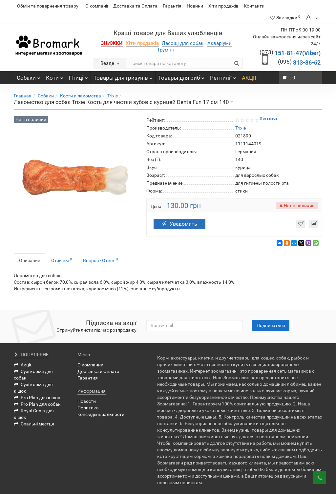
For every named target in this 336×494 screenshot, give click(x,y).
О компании (90, 364)
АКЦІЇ (249, 77)
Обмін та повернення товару (47, 6)
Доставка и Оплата (98, 371)
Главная (23, 95)
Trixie (112, 95)
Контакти (254, 6)
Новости (86, 401)
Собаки (28, 76)
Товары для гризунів (123, 76)
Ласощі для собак (182, 43)
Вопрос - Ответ (100, 260)
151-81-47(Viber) (290, 53)
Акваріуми (219, 43)
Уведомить (179, 224)
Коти (54, 76)
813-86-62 (299, 62)
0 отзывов (268, 118)
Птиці (78, 76)
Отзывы (61, 260)
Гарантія (172, 6)
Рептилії (223, 76)
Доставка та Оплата (135, 6)
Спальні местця (34, 423)
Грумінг (166, 50)
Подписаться (271, 325)
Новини (195, 6)
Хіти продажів (223, 6)
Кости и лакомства (80, 95)
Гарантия (87, 378)
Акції (22, 364)
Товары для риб (181, 76)
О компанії (96, 6)
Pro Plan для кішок (37, 397)
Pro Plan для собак (37, 404)
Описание (29, 260)
